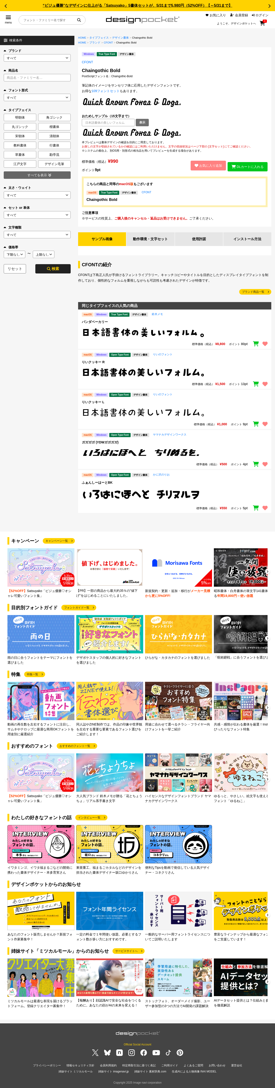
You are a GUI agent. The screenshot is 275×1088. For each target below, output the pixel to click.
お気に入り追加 (206, 165)
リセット (14, 269)
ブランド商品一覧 (253, 292)
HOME (82, 37)
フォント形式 (16, 90)
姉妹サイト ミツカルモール (76, 1071)
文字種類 (12, 227)
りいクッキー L (93, 402)
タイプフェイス (99, 37)
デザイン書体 (120, 37)
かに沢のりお (161, 475)
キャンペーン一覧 (57, 541)
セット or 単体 (17, 208)
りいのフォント (162, 354)
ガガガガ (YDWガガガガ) (100, 442)
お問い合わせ (217, 1066)
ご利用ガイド (169, 1066)
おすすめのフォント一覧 (75, 746)
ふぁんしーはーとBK (97, 483)
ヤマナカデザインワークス (169, 434)
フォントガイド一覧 (76, 608)
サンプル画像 (102, 239)
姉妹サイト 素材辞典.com (150, 1071)
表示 (142, 122)
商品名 (11, 70)
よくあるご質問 (193, 1066)
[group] (40, 574)
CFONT (108, 42)
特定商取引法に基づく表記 (139, 1066)
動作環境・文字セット (150, 239)
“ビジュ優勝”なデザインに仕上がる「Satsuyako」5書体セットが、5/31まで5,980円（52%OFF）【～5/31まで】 (137, 5)
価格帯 (11, 247)
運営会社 (236, 1066)
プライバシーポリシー (47, 1066)
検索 (53, 269)
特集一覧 (32, 674)
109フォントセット (106, 91)
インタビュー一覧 (89, 818)
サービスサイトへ (126, 951)
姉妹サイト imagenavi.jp (113, 1071)
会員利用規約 (108, 1066)
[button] (5, 6)
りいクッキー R (93, 362)
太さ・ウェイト (17, 188)
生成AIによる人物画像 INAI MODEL (194, 1071)
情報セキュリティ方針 (80, 1066)
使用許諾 (199, 239)
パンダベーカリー (95, 322)
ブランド (12, 51)
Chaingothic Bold (101, 200)
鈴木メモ (157, 314)
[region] (175, 133)
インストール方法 (247, 239)
